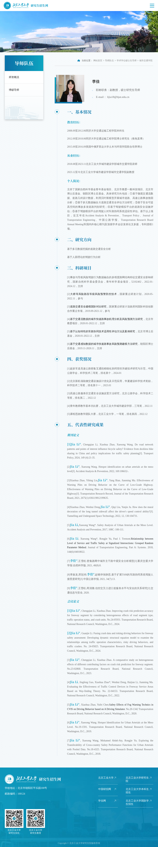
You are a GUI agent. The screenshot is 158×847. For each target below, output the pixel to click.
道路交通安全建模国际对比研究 (88, 306)
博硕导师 (14, 89)
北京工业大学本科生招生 (137, 791)
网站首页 (97, 60)
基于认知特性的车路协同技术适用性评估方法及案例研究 (102, 331)
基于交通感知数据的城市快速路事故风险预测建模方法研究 (104, 344)
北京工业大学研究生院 (137, 779)
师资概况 (14, 77)
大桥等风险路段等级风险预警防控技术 (93, 294)
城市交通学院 (145, 60)
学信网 (102, 800)
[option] (79, 31)
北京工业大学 (106, 777)
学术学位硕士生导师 (127, 60)
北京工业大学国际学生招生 (137, 802)
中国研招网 (104, 789)
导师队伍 (109, 60)
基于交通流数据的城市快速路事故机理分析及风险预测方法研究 (106, 319)
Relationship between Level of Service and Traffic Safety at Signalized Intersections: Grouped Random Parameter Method (110, 543)
